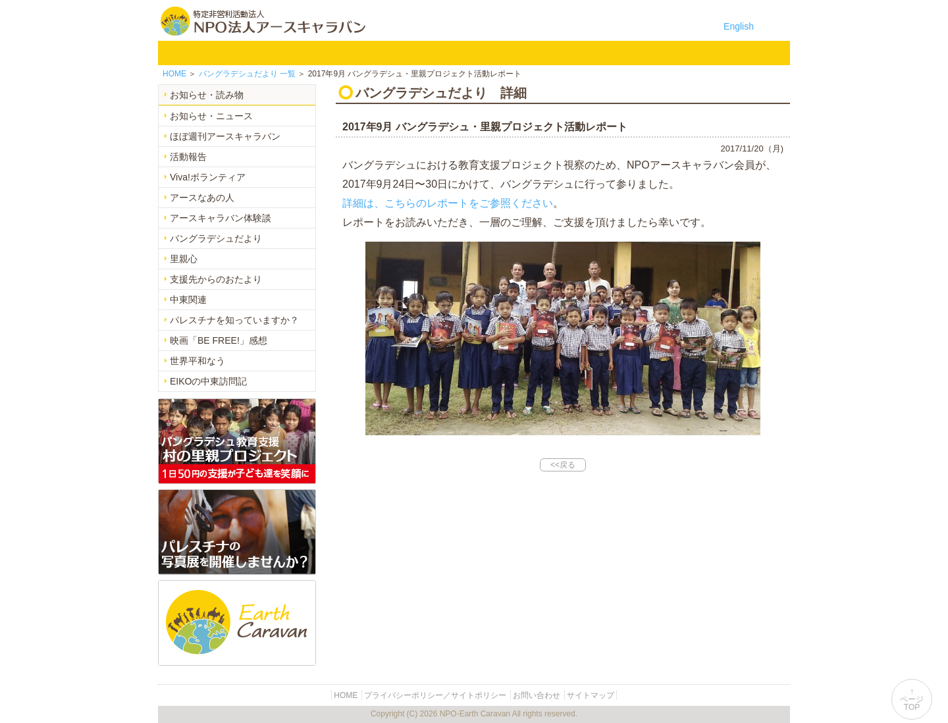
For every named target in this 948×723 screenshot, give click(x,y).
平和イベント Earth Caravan (413, 53)
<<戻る (562, 464)
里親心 (184, 258)
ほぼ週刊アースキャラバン (225, 136)
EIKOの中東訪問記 (208, 381)
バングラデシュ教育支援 (345, 53)
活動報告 (188, 156)
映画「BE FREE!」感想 (218, 340)
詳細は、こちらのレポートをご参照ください (447, 203)
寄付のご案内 (619, 53)
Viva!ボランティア (208, 177)
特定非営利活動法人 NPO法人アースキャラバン (263, 21)
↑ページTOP (912, 699)
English (739, 26)
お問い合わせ (687, 53)
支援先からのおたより (216, 279)
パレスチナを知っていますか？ (234, 320)
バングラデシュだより (216, 238)
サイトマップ (590, 695)
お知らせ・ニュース (211, 115)
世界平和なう (197, 360)
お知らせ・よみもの (550, 53)
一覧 (247, 73)
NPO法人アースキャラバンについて (253, 53)
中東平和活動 (482, 53)
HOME (176, 53)
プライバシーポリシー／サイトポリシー (435, 695)
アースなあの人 (202, 197)
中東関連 (188, 299)
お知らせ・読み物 (207, 94)
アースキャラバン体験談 (220, 218)
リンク (756, 53)
